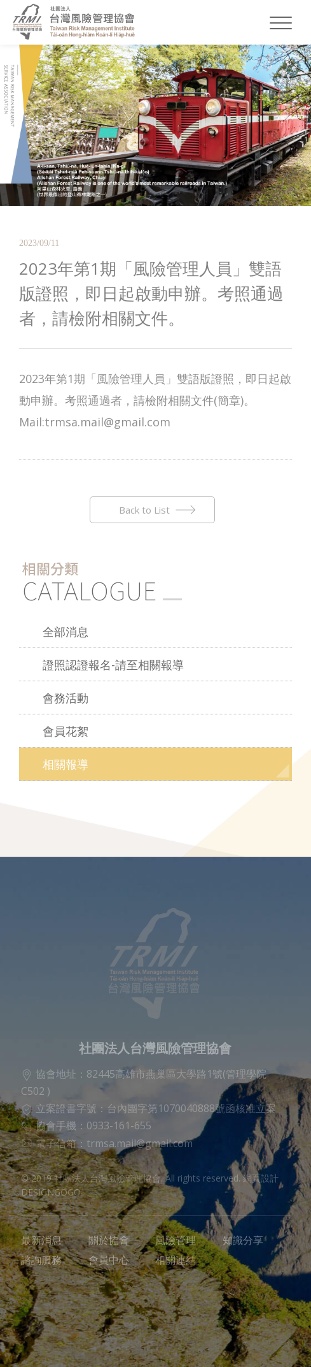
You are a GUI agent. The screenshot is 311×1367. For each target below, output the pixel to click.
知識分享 (243, 1240)
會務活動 (65, 697)
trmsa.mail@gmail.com (139, 1143)
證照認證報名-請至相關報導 (113, 664)
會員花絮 (65, 731)
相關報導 (65, 764)
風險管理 (175, 1240)
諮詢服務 (41, 1260)
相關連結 (175, 1260)
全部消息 (65, 631)
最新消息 (41, 1240)
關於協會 (108, 1240)
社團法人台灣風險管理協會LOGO (81, 22)
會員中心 (108, 1260)
